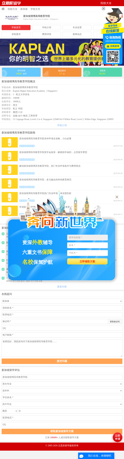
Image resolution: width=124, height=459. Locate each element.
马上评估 (117, 437)
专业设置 (77, 27)
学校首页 (16, 27)
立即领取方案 (87, 261)
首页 (11, 3)
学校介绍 (46, 27)
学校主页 (35, 9)
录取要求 (16, 34)
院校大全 (12, 9)
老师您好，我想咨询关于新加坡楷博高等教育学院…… (62, 348)
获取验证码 (115, 321)
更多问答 (62, 286)
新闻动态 (77, 34)
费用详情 (46, 34)
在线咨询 (114, 46)
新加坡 (24, 9)
